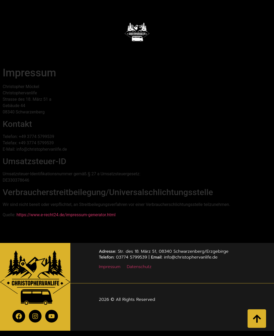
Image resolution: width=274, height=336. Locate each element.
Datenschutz (139, 267)
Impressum (110, 267)
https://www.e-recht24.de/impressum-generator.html (65, 214)
